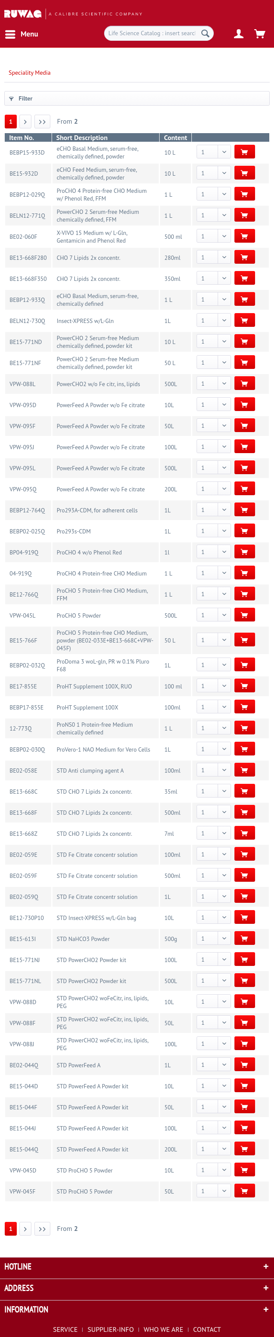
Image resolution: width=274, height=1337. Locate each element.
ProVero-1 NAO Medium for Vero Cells (104, 749)
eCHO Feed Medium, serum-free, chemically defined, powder (97, 173)
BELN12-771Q (27, 215)
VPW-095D (22, 405)
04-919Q (20, 573)
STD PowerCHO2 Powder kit (91, 960)
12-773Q (20, 728)
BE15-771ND (25, 342)
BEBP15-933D (27, 152)
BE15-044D (23, 1086)
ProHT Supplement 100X (87, 707)
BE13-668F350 (27, 279)
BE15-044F (23, 1107)
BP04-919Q (23, 552)
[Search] (205, 33)
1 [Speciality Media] (10, 121)
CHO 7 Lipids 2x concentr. (88, 258)
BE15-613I (22, 939)
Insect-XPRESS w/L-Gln (85, 321)
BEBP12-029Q (27, 194)
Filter (20, 98)
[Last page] (42, 121)
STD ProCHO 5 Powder (85, 1170)
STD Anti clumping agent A (90, 770)
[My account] (239, 34)
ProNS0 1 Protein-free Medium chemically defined (95, 728)
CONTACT (207, 1329)
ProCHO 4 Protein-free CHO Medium (102, 573)
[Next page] (25, 121)
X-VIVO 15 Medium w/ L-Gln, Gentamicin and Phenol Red (92, 236)
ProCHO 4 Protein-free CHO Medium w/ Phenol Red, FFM (102, 194)
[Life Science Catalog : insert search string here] (159, 33)
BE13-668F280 (27, 258)
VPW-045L (22, 615)
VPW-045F (22, 1191)
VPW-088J (21, 1044)
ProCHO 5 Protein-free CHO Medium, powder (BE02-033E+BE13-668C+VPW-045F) (105, 640)
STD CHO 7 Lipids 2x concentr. (94, 791)
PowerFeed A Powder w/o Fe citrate (101, 405)
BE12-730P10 (26, 918)
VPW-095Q (23, 489)
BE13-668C (23, 791)
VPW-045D (22, 1170)
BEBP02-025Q (27, 531)
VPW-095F (22, 426)
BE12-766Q (23, 594)
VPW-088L (22, 384)
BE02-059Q (23, 897)
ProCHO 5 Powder (79, 615)
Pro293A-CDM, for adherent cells (97, 510)
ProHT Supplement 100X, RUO (94, 686)
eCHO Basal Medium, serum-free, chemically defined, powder (97, 152)
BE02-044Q (23, 1065)
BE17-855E (23, 686)
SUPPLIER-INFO (110, 1329)
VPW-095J (21, 447)
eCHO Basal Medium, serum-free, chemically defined (97, 300)
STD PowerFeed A (79, 1065)
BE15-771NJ (24, 960)
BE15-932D (23, 173)
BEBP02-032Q (27, 665)
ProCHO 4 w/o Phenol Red (89, 552)
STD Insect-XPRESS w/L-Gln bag (96, 918)
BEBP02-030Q (27, 749)
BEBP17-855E (26, 707)
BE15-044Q (23, 1149)
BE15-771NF (25, 363)
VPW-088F (22, 1023)
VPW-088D (22, 1002)
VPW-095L (22, 468)
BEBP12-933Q (27, 300)
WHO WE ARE (163, 1329)
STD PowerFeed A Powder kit (93, 1086)
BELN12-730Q (27, 321)
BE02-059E (23, 855)
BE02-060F (23, 237)
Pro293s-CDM (74, 531)
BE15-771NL (25, 981)
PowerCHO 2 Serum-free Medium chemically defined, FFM (98, 215)
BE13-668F (23, 812)
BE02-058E (23, 770)
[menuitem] (21, 34)
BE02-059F (23, 876)
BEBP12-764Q (27, 510)
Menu (21, 33)
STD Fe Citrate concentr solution (97, 855)
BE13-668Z (23, 834)
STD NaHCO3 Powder (83, 939)
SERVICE (65, 1329)
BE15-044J (22, 1128)
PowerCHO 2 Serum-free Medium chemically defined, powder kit (98, 342)
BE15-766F (23, 640)
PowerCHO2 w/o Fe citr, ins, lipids (98, 384)
